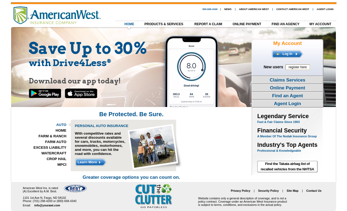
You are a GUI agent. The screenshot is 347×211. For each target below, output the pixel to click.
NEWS (228, 9)
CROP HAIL (56, 159)
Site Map (292, 190)
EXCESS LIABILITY (50, 147)
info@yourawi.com (47, 205)
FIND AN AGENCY (285, 24)
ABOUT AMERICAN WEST (254, 9)
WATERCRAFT (53, 153)
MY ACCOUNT (321, 24)
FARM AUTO (56, 142)
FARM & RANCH (52, 136)
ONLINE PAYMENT (247, 24)
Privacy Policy (240, 190)
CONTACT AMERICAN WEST (292, 9)
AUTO (61, 125)
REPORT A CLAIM (208, 24)
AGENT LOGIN (325, 9)
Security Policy (268, 190)
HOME (129, 24)
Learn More (89, 162)
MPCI (61, 165)
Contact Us (314, 190)
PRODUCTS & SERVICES (163, 24)
